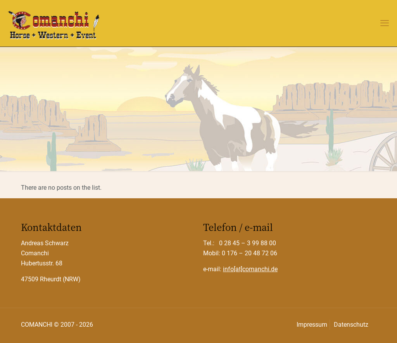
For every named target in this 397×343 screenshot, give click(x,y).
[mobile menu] (384, 23)
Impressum (312, 324)
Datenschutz (351, 324)
